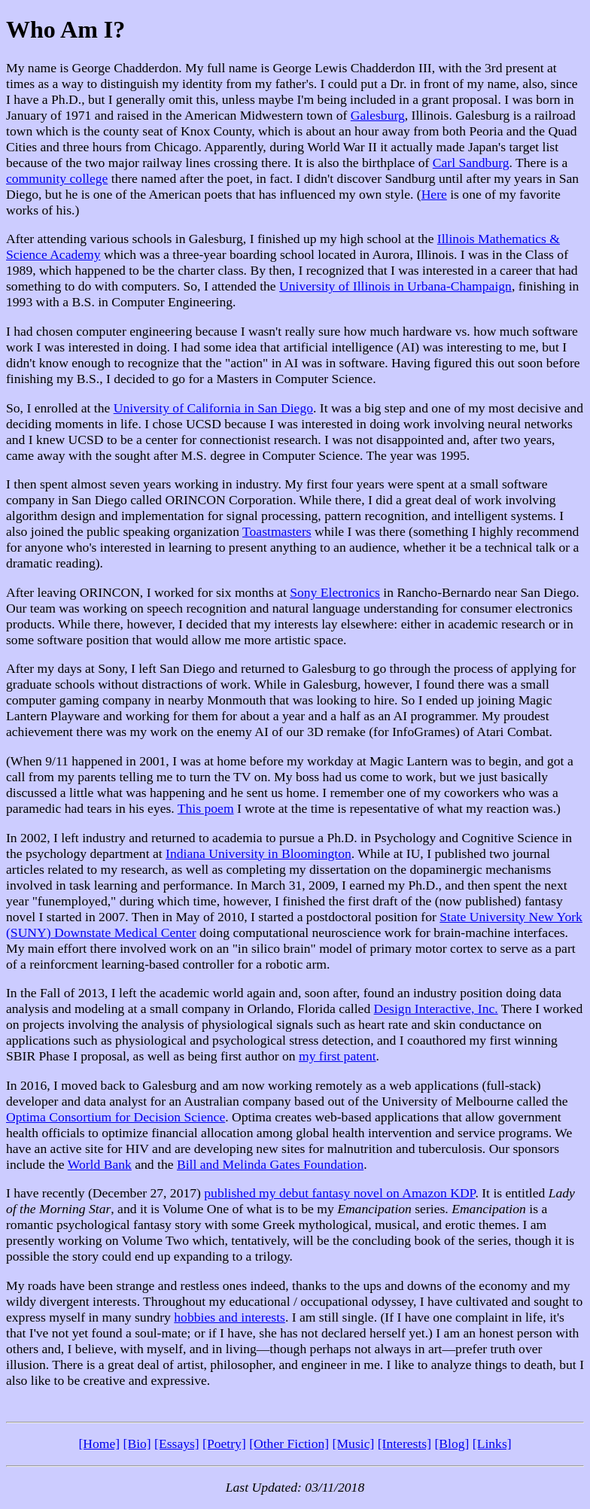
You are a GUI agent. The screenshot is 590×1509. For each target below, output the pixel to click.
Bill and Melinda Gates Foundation (270, 1164)
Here (434, 194)
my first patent (337, 1055)
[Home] (99, 1443)
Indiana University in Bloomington (258, 853)
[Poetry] (224, 1443)
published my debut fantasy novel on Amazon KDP (339, 1192)
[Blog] (451, 1443)
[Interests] (404, 1443)
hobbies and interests (229, 1317)
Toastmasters (277, 531)
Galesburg (378, 115)
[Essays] (176, 1443)
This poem (206, 808)
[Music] (354, 1443)
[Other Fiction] (289, 1443)
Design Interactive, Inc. (436, 1008)
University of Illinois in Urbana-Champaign (395, 286)
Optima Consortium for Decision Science (115, 1116)
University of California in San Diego (213, 407)
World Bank (100, 1164)
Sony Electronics (335, 592)
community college (57, 178)
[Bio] (137, 1443)
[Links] (492, 1443)
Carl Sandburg (471, 162)
